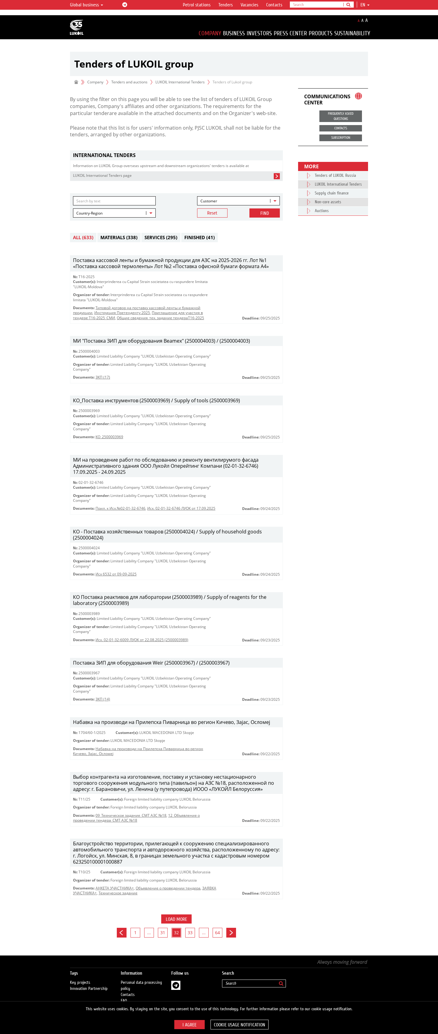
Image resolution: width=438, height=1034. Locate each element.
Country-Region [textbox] (89, 213)
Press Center (290, 33)
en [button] (365, 5)
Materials (118, 237)
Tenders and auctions (129, 82)
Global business (86, 5)
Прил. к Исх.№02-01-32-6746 (120, 508)
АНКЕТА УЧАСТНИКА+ (115, 888)
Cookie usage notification (239, 1025)
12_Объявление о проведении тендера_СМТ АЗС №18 (136, 818)
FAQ (124, 994)
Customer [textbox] (208, 201)
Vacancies (249, 5)
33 (190, 932)
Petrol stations (196, 5)
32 (176, 932)
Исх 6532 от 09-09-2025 (116, 574)
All (83, 237)
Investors (259, 33)
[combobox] (238, 200)
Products (320, 33)
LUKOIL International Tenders (180, 82)
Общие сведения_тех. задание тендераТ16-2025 (160, 318)
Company (210, 33)
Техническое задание (118, 893)
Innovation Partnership (89, 982)
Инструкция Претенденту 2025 (122, 312)
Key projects (80, 976)
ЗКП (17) (103, 377)
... (149, 932)
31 (162, 932)
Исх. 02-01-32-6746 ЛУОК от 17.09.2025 (181, 508)
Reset (212, 213)
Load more (176, 919)
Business (234, 33)
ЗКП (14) (103, 699)
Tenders (225, 5)
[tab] (176, 155)
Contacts (274, 5)
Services (160, 237)
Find (264, 213)
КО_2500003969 (109, 437)
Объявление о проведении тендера (168, 888)
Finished (199, 237)
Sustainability (352, 33)
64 (217, 932)
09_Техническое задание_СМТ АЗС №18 (131, 815)
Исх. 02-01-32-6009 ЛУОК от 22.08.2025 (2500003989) (142, 640)
